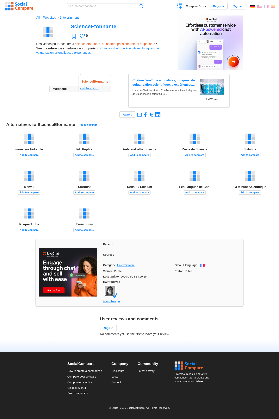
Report (127, 114)
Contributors (111, 282)
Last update (111, 276)
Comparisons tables (79, 382)
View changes (111, 301)
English (259, 6)
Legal (114, 376)
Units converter (76, 387)
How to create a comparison (84, 370)
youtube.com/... (88, 88)
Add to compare (88, 124)
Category (109, 265)
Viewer (107, 271)
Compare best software (81, 376)
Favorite (74, 36)
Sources (108, 254)
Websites (49, 17)
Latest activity (146, 370)
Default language (186, 265)
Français (266, 6)
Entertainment (69, 17)
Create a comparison (179, 6)
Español (273, 6)
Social (193, 366)
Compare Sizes (196, 6)
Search (141, 6)
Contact (116, 382)
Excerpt (108, 244)
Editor (179, 271)
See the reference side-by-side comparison (67, 48)
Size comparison (77, 393)
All (38, 17)
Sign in (238, 6)
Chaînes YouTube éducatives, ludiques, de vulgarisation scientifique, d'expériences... (164, 82)
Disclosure (117, 370)
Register (218, 6)
